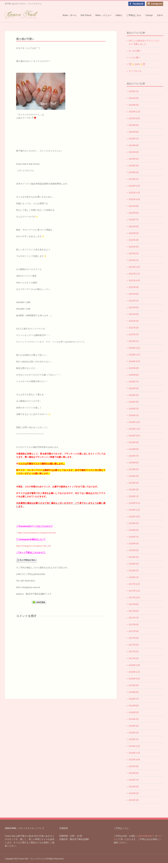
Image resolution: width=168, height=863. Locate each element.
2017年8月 (134, 611)
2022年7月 (134, 219)
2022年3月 (134, 246)
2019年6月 (134, 462)
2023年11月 (134, 111)
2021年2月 (134, 334)
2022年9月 (134, 206)
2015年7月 (134, 780)
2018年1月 (134, 577)
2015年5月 (134, 793)
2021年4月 (134, 321)
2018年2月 (134, 570)
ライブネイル (135, 71)
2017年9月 (134, 604)
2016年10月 (134, 678)
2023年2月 (134, 172)
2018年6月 (134, 543)
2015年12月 (134, 746)
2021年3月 (134, 327)
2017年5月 (134, 631)
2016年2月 (134, 732)
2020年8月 (134, 375)
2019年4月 (134, 476)
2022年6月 (134, 226)
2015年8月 (134, 773)
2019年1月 (134, 496)
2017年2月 (134, 651)
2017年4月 (134, 638)
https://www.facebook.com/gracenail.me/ (37, 532)
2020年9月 (134, 368)
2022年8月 (134, 213)
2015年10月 (134, 759)
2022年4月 (134, 240)
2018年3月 (134, 564)
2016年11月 (134, 672)
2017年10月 (134, 597)
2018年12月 (134, 503)
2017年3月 (134, 645)
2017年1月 (134, 658)
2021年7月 (134, 300)
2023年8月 (134, 132)
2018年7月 (134, 537)
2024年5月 (134, 98)
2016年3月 (134, 726)
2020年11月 (134, 354)
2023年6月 (134, 145)
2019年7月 (134, 456)
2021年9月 (134, 287)
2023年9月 (134, 125)
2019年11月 (134, 429)
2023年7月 (134, 138)
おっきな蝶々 (135, 51)
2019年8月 (134, 449)
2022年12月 (134, 186)
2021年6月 (134, 307)
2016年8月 (134, 692)
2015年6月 (134, 786)
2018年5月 (134, 550)
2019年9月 (134, 442)
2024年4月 (134, 105)
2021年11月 (134, 273)
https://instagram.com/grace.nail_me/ (33, 546)
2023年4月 (134, 159)
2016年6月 (134, 705)
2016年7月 (134, 699)
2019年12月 (134, 422)
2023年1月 (134, 179)
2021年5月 (134, 314)
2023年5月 (134, 152)
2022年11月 (134, 192)
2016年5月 (134, 712)
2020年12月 (134, 348)
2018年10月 (134, 516)
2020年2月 (134, 408)
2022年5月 (134, 233)
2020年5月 (134, 388)
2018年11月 (134, 510)
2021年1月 (134, 341)
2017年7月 (134, 618)
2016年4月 (134, 719)
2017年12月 (134, 584)
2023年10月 (134, 118)
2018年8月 (134, 530)
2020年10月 (134, 361)
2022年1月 (134, 260)
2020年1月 (134, 415)
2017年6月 (134, 624)
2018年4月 (134, 557)
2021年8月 (134, 294)
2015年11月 (134, 753)
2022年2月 (134, 253)
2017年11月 (134, 591)
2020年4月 (134, 395)
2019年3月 (134, 483)
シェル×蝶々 (135, 57)
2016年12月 (134, 665)
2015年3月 (134, 800)
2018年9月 (134, 523)
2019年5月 (134, 469)
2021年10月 (134, 280)
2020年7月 (134, 381)
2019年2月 (134, 489)
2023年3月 (134, 165)
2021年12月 (134, 267)
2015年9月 (134, 766)
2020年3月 (134, 402)
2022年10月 (134, 199)
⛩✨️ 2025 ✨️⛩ (137, 64)
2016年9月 (134, 685)
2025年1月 (134, 91)
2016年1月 (134, 739)
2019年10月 (134, 435)
